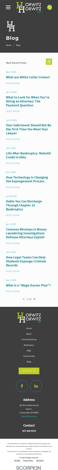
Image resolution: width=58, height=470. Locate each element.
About (29, 334)
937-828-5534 (29, 430)
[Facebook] (22, 386)
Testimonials (29, 356)
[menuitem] (17, 460)
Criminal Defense (29, 339)
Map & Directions (29, 416)
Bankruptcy (29, 345)
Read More (13, 83)
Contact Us (29, 371)
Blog (29, 361)
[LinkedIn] (36, 386)
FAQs (29, 350)
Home (29, 328)
